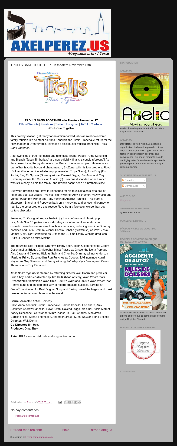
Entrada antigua (100, 430)
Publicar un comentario (27, 416)
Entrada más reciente (26, 430)
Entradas (128, 180)
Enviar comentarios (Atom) (39, 437)
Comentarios (130, 186)
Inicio (65, 430)
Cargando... (126, 200)
